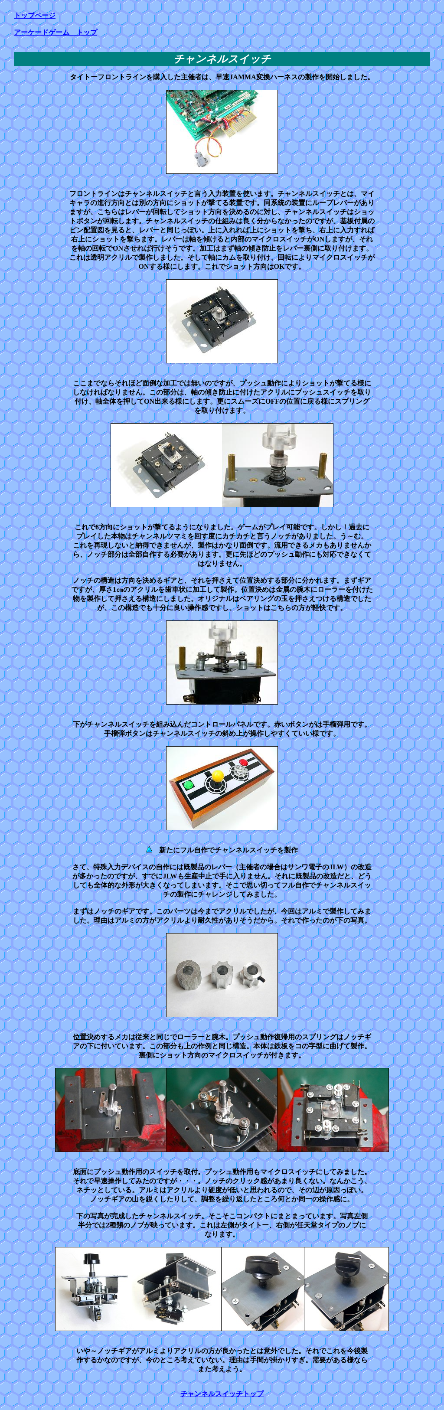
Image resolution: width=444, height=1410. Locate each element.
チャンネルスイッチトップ (222, 1393)
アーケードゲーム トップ (55, 32)
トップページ (35, 15)
